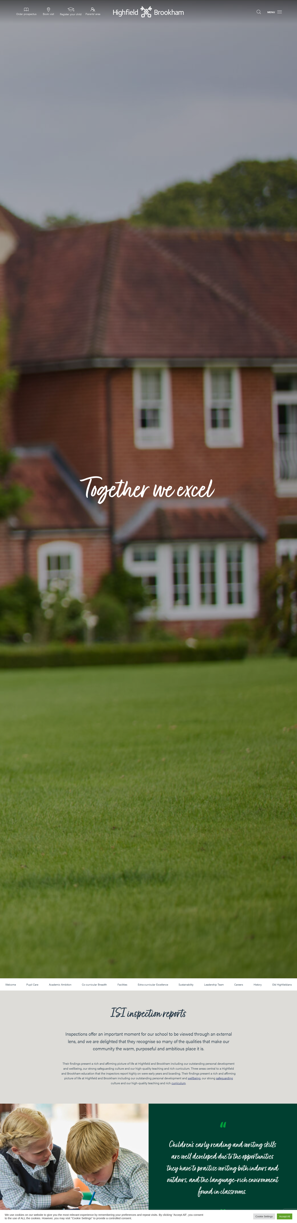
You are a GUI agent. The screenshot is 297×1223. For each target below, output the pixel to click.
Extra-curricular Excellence (153, 984)
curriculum (179, 1083)
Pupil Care (32, 984)
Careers (238, 984)
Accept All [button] (284, 1216)
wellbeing (194, 1078)
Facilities (122, 984)
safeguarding (224, 1078)
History (258, 984)
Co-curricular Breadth (94, 984)
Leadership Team (214, 984)
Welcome (10, 984)
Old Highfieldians (282, 984)
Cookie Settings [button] (264, 1216)
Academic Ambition (60, 984)
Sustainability (186, 984)
